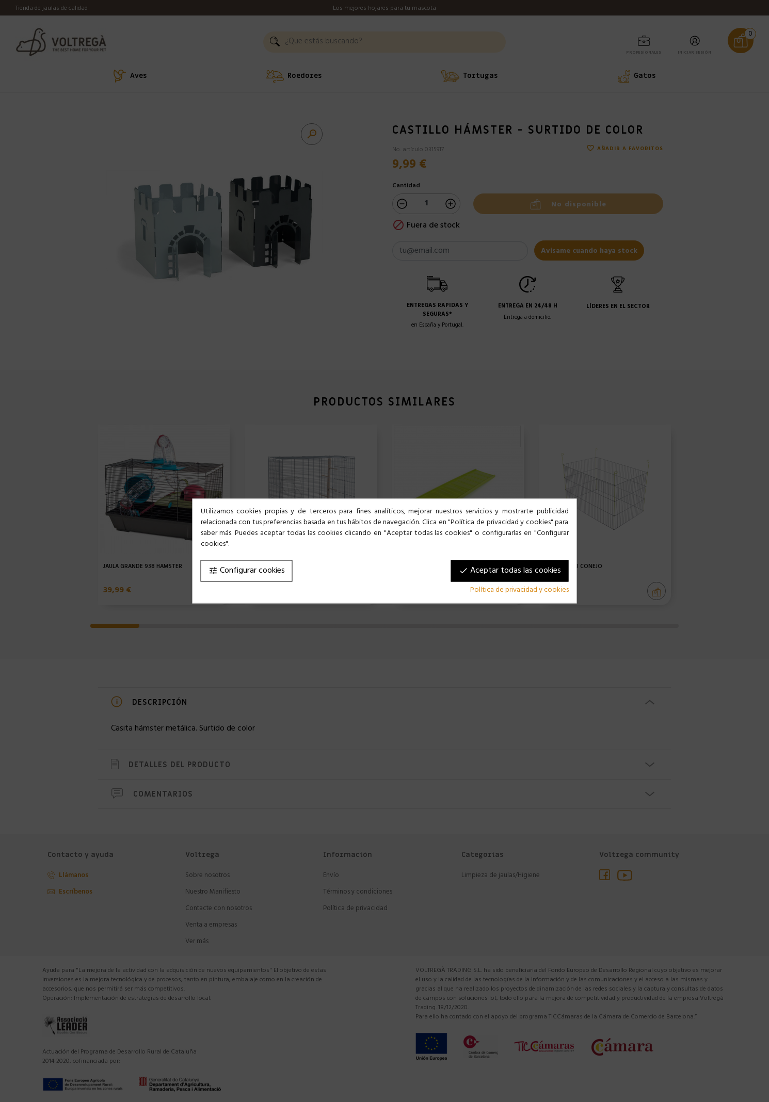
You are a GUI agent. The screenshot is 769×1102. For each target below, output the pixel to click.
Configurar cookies (247, 571)
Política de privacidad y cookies (519, 590)
